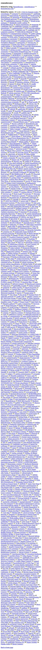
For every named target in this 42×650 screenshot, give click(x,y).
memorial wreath (21, 149)
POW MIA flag (11, 168)
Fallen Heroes (26, 73)
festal (9, 386)
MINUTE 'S (5, 361)
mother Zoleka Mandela (8, 485)
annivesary (4, 118)
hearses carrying (25, 134)
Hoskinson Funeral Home (24, 336)
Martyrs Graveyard (23, 449)
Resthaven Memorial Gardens (21, 257)
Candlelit (6, 458)
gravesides (4, 69)
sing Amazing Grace (17, 622)
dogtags (5, 424)
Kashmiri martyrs (17, 392)
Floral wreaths (31, 235)
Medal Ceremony (29, 280)
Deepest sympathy (9, 449)
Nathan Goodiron (34, 286)
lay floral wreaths (32, 102)
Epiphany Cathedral (22, 635)
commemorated (6, 122)
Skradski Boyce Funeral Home (27, 514)
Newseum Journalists (34, 230)
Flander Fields (5, 644)
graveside (24, 78)
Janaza (18, 629)
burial (32, 356)
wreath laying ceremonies (9, 64)
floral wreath (18, 194)
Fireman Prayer (34, 295)
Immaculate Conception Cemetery (26, 574)
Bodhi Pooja (15, 608)
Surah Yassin (22, 536)
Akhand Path (31, 204)
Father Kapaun (27, 556)
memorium (15, 17)
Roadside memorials (14, 581)
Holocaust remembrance (19, 334)
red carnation (33, 212)
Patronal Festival (19, 190)
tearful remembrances (32, 163)
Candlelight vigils (28, 147)
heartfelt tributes (14, 556)
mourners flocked (6, 496)
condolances (36, 271)
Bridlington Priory (20, 104)
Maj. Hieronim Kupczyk (8, 390)
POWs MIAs (13, 37)
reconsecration (26, 156)
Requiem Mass (27, 282)
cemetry (33, 372)
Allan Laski (29, 611)
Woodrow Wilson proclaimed (10, 352)
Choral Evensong (28, 512)
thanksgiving (25, 66)
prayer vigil (24, 201)
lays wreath (4, 165)
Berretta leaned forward (31, 572)
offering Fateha (27, 264)
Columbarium (13, 638)
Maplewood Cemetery (13, 251)
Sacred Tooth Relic (7, 620)
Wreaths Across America (9, 530)
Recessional (4, 593)
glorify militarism (20, 318)
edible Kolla (35, 635)
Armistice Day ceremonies (9, 527)
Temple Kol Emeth (13, 385)
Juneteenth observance (8, 213)
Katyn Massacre (16, 311)
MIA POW (13, 219)
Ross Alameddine (34, 354)
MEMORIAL (16, 55)
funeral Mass (28, 509)
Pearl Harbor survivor (28, 386)
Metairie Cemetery (24, 255)
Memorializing (15, 147)
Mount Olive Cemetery (14, 150)
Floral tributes (15, 136)
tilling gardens (30, 588)
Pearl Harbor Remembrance (10, 217)
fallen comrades (14, 66)
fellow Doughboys (19, 633)
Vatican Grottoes (24, 552)
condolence (34, 349)
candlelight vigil (32, 59)
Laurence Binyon (26, 192)
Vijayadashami (5, 601)
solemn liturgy (29, 410)
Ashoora (29, 241)
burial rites (34, 619)
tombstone (6, 287)
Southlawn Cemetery (21, 309)
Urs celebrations (13, 437)
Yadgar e (10, 374)
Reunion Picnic (15, 570)
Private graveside (8, 577)
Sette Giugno (5, 105)
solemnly (12, 628)
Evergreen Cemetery (7, 336)
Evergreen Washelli (18, 105)
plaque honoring (24, 358)
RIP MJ (38, 457)
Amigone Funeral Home (8, 597)
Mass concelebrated (31, 458)
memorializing (14, 15)
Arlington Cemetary (7, 149)
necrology (4, 244)
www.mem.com (31, 392)
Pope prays (6, 257)
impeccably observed (23, 132)
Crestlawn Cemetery (27, 361)
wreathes (3, 237)
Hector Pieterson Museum (30, 471)
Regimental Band (25, 268)
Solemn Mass (15, 408)
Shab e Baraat (16, 350)
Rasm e (24, 323)
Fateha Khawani (24, 390)
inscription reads (6, 329)
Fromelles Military (24, 575)
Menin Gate (15, 159)
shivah (37, 511)
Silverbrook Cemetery (21, 493)
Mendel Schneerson (7, 368)
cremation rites (7, 232)
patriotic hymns (16, 188)
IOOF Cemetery (27, 359)
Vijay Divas (4, 181)
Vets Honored (17, 381)
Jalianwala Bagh (32, 529)
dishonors (29, 599)
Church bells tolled (35, 323)
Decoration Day (14, 197)
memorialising (14, 471)
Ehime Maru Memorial (17, 179)
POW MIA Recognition (32, 28)
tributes (18, 84)
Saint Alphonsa (16, 568)
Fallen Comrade (15, 129)
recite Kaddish (19, 241)
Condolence (12, 332)
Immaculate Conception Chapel (11, 539)
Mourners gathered (9, 304)
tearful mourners (26, 466)
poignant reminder (9, 273)
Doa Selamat (36, 629)
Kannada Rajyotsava (7, 543)
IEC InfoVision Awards (8, 298)
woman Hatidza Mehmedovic (24, 565)
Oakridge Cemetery (33, 343)
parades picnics (26, 617)
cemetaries (23, 253)
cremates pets (5, 613)
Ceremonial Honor (19, 566)
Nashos (34, 521)
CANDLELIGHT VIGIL (9, 419)
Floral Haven (23, 322)
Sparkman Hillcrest (35, 395)
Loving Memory (14, 186)
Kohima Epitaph (16, 100)
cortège (17, 487)
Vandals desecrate (33, 179)
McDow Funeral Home (14, 367)
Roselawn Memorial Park (29, 620)
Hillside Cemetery (6, 574)
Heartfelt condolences (18, 376)
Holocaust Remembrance (30, 186)
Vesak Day (4, 586)
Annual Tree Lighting (27, 480)
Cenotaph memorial (31, 406)
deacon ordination (19, 329)
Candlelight (4, 525)
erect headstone (29, 367)
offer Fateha (4, 473)
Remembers (30, 125)
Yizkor (22, 75)
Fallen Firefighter (6, 379)
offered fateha (26, 473)
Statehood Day (21, 395)
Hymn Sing (4, 394)
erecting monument (17, 181)
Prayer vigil (13, 140)
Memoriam (34, 71)
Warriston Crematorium (8, 417)
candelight (34, 188)
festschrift (23, 212)
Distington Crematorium (17, 469)
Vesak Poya (23, 520)
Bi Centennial (13, 548)
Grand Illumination (15, 545)
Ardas (12, 572)
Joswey (10, 428)
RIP (4, 442)
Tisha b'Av (19, 345)
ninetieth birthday (8, 345)
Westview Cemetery (7, 561)
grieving (21, 340)
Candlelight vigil (19, 30)
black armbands (23, 269)
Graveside (16, 349)
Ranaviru (17, 275)
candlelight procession (8, 210)
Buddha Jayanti (28, 428)
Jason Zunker (13, 426)
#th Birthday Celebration (31, 311)
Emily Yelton (30, 602)
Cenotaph (15, 199)
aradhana (24, 608)
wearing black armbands (8, 141)
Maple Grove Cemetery (21, 271)
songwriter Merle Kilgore (9, 365)
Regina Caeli (25, 638)
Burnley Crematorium (27, 107)
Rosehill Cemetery (30, 581)
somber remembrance (18, 215)
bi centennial (32, 543)
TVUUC (17, 282)
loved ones (27, 194)
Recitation (16, 435)
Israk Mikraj (10, 395)
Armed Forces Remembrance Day (18, 138)
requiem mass (20, 91)
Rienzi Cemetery (17, 644)
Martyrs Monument (30, 601)
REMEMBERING (7, 388)
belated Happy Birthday (20, 325)
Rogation (12, 514)
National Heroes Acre (33, 313)
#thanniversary (27, 403)
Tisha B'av (31, 329)
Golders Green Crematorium (15, 183)
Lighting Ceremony (13, 557)
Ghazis (17, 323)
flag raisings (7, 397)
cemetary (6, 313)
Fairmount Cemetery (23, 273)
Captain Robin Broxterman (20, 610)
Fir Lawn (29, 340)
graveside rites (21, 98)
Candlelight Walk (28, 129)
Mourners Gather (6, 190)
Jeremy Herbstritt (33, 215)
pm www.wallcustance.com (16, 404)
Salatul (21, 224)
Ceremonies (31, 291)
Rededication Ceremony (8, 552)
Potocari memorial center (27, 530)
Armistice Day (5, 71)
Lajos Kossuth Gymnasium (18, 172)
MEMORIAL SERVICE (31, 300)
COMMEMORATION (8, 536)
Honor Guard (24, 302)
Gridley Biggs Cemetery (24, 561)
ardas (11, 399)
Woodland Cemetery (14, 491)
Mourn (31, 415)
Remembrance (5, 17)
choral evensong (26, 278)
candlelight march (15, 280)
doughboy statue (32, 210)
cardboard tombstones (30, 165)
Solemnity (11, 615)
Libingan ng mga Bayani (26, 448)
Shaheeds (36, 219)
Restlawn (4, 197)
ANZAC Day (32, 104)
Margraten (24, 307)
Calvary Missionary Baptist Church (12, 599)
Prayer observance (30, 496)
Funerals (21, 602)
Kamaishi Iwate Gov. (16, 592)
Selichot (36, 494)
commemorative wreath (16, 57)
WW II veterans (6, 435)
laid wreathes (26, 338)
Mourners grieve (29, 381)
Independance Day (27, 511)
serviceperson (5, 343)
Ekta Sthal (10, 259)
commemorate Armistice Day (22, 114)
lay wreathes (30, 167)
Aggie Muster (24, 64)
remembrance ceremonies (9, 39)
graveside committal (16, 430)
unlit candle (36, 338)
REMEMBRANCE (7, 24)
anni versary (35, 539)
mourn (26, 80)
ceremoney (4, 370)
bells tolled (10, 629)
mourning (18, 111)
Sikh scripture (5, 575)
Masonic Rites (14, 521)
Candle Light (20, 296)
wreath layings (14, 307)
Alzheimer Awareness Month (27, 377)
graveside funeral (22, 152)
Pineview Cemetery (7, 523)
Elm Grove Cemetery (24, 203)
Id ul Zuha (12, 372)
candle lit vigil (19, 167)
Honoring (4, 82)
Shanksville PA (18, 460)
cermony (12, 451)
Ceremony (6, 123)
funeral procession (31, 287)
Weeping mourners (20, 532)
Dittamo (15, 235)
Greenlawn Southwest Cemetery (19, 237)
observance (34, 152)
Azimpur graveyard (7, 208)
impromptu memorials (8, 462)
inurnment (4, 430)
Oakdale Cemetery (33, 296)
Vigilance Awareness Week (9, 212)
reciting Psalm (23, 417)
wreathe (28, 174)
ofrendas (35, 327)
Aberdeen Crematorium (14, 478)
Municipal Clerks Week (8, 602)
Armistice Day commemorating (29, 597)
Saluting (32, 253)
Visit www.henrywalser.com (12, 494)
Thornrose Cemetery (18, 529)
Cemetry (16, 192)
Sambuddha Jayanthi (19, 286)
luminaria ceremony (23, 82)
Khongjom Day (8, 266)
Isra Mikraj (33, 322)
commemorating (33, 98)
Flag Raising (16, 116)
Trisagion (26, 188)
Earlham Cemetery (22, 208)
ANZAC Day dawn (27, 217)
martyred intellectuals (27, 37)
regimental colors (6, 167)
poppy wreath (19, 266)
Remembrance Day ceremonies (11, 89)
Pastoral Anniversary (21, 619)
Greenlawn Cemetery (19, 431)
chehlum (30, 109)
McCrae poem (28, 100)
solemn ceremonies (28, 262)
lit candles (6, 215)
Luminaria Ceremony (7, 32)
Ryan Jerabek (17, 601)
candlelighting (5, 55)
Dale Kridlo (6, 325)
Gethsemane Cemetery (8, 120)
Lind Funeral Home (29, 289)
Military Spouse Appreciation (27, 168)
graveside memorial (15, 80)
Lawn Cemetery (32, 244)
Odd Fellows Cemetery (18, 440)
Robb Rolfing (20, 543)
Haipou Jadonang (20, 413)
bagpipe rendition (6, 104)
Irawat (10, 111)
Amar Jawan (11, 242)
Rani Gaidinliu (7, 309)
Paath (17, 620)
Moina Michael (34, 233)
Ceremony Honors (12, 268)
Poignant (3, 426)
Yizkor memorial (34, 298)
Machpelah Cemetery (15, 509)
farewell (23, 579)
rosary (33, 631)
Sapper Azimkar (32, 642)
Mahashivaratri (5, 422)
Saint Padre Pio (36, 302)
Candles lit (12, 322)
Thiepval (31, 633)
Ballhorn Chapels (33, 190)
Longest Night (34, 334)
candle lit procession (14, 442)
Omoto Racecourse (24, 226)
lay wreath (4, 316)
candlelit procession (29, 53)
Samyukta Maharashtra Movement (18, 206)
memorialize (23, 19)
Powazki (12, 152)
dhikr (18, 577)
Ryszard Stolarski (23, 498)
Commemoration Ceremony (19, 33)
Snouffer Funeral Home (16, 547)
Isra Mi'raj (26, 629)
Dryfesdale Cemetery (7, 291)
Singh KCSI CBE (28, 116)
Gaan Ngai (6, 512)
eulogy (19, 572)
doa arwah (23, 295)
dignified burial (6, 637)
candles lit (28, 161)
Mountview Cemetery (19, 195)
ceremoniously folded (13, 640)
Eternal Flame (5, 448)
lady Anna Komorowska (15, 410)
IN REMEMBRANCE (15, 145)
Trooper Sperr (13, 617)
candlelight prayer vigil (29, 557)
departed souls (5, 199)
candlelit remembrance (23, 176)
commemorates (6, 460)
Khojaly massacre (21, 489)
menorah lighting (15, 586)
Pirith (37, 611)
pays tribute (4, 147)
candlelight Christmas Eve (15, 642)
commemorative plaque (8, 475)
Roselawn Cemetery (34, 440)
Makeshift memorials (32, 314)
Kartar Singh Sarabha (22, 534)
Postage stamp (28, 293)
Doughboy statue (6, 302)
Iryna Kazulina (5, 235)
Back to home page (7, 647)
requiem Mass (16, 289)
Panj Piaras (12, 433)
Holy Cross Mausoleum (31, 586)
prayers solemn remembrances (10, 264)
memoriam (35, 24)
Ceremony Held (23, 372)
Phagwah (34, 433)
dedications (4, 219)
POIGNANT (5, 230)
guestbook (4, 624)
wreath (16, 78)
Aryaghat (15, 480)
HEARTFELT (29, 430)
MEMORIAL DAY (27, 185)
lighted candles (23, 141)
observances (5, 100)
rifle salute (35, 206)
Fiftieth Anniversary (18, 343)
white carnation (6, 192)
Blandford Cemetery (20, 320)
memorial (15, 14)
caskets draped (25, 505)
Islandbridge (5, 608)
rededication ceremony (17, 244)
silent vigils (4, 188)
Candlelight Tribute (31, 145)
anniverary (25, 349)
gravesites (16, 637)
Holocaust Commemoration (27, 485)
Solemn (33, 80)
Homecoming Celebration (16, 246)
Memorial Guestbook (7, 293)
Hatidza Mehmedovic (30, 507)
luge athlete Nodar (24, 475)
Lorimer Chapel (6, 590)
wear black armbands (16, 163)
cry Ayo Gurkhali (27, 439)
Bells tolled (13, 277)
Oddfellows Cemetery (16, 314)
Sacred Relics (15, 473)
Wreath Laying (28, 89)
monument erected (29, 111)
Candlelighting (5, 114)
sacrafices (30, 457)
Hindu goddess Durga (16, 518)
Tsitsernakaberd (13, 185)
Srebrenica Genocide (7, 233)
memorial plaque (6, 60)
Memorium (4, 588)
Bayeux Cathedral (17, 123)
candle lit (4, 377)
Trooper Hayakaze (7, 318)
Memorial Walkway (24, 327)
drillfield (22, 484)
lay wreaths (34, 39)
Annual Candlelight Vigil (20, 71)
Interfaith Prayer (29, 223)
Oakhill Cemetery (13, 338)
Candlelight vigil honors (20, 444)
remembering (31, 91)
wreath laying (27, 55)
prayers (3, 154)
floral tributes (27, 136)
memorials (24, 15)
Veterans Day (32, 42)
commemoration (25, 14)
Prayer (3, 642)
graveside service (31, 345)
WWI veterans (5, 347)
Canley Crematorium (24, 304)
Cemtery (25, 408)
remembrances (7, 30)
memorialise (21, 42)
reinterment (28, 150)
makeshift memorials (26, 516)
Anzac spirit (31, 376)
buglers (3, 509)
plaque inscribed (13, 511)
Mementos (15, 221)
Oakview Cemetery (17, 313)
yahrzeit (34, 237)
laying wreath (34, 417)
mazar (14, 448)
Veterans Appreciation (13, 500)
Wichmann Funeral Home (24, 482)
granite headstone (27, 467)
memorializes (13, 75)
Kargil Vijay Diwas (18, 44)
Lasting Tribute (16, 177)
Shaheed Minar (31, 622)
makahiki (29, 547)
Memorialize (25, 221)
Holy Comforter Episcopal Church (26, 584)
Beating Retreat (35, 307)
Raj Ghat (5, 568)
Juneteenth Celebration (29, 197)
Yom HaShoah (17, 46)
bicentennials (26, 637)
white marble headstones (30, 316)
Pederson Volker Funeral (9, 550)
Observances (36, 255)
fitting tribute (28, 68)
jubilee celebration (17, 458)
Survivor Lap (7, 194)
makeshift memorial (7, 296)
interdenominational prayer (9, 541)
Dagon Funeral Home (29, 487)
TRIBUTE (26, 143)
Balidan (17, 428)
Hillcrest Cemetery (18, 284)
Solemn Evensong (13, 467)
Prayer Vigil (37, 575)
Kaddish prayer (13, 134)
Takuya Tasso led (25, 219)
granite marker (23, 332)
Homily (34, 548)
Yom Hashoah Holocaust (18, 118)
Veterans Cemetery (27, 199)
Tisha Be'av (12, 498)
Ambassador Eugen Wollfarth (24, 232)
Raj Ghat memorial (7, 503)
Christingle (12, 377)
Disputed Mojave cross (20, 122)
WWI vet (33, 208)
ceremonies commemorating (12, 300)
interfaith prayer (28, 350)
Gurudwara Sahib (35, 500)
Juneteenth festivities (18, 613)
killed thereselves (20, 476)
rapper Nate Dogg (33, 484)
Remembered (13, 228)
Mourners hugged (22, 451)
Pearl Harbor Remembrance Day (20, 51)
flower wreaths (7, 356)
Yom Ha (26, 84)
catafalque (4, 250)
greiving (10, 635)
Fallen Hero (18, 538)
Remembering (19, 35)
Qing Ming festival (28, 385)
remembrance (5, 14)
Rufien (21, 305)
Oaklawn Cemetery (14, 359)
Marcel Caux (5, 408)
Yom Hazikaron (28, 69)
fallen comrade (5, 170)
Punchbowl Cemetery (21, 96)
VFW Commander (17, 421)
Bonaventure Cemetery (14, 464)
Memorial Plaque (23, 433)
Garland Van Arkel (7, 489)
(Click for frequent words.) (30, 12)
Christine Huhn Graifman (18, 127)
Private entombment (21, 383)
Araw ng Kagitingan (24, 120)
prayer (30, 118)
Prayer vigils (21, 291)
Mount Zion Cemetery (8, 559)
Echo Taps (30, 563)
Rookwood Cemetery (9, 340)
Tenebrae (23, 527)
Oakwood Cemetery (16, 446)
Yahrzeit (33, 201)
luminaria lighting (6, 241)
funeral (11, 84)
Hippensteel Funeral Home (17, 455)
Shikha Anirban (13, 253)
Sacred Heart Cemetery (8, 604)
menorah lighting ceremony (18, 415)
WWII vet (31, 595)
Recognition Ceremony (18, 595)
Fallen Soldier (12, 86)
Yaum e (10, 476)
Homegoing (13, 412)
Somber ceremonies (25, 277)
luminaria (4, 412)
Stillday (37, 422)
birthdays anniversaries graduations (20, 606)
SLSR (18, 523)
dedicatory (13, 224)
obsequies (4, 545)
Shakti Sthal (11, 226)
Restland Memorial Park (18, 394)
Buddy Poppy (5, 289)
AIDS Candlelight (14, 73)
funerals (11, 82)
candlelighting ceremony (14, 21)
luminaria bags (32, 424)
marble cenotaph (17, 453)
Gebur (14, 575)
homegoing (17, 53)
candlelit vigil (25, 113)
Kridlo (25, 500)
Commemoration (17, 28)
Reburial (26, 539)
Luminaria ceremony (33, 57)
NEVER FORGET (15, 223)
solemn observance (15, 93)
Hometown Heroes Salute (28, 228)
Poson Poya (16, 347)
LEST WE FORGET (11, 201)
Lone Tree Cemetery (24, 158)
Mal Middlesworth (17, 174)
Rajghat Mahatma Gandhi (9, 520)
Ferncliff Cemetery (31, 446)
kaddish (17, 403)
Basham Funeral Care (27, 541)
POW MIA (21, 210)
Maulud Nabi (16, 512)
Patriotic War (27, 494)
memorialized (31, 44)
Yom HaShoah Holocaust (9, 19)
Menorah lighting (34, 536)
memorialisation (12, 107)
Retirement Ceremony (8, 203)
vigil (22, 102)
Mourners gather (6, 78)
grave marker (5, 221)
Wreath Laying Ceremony (9, 41)
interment (27, 545)
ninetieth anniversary (18, 230)
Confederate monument (30, 177)
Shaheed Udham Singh (8, 255)
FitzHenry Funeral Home (15, 611)
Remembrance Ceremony (30, 17)
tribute (26, 21)
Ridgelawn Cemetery (34, 566)
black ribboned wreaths (21, 379)
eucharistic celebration (10, 502)
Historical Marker (25, 365)
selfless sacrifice (17, 287)
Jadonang (32, 172)
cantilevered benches (23, 259)
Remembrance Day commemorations (26, 77)
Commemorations (17, 62)
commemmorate (6, 113)
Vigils (3, 327)
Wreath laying (34, 15)
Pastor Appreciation (30, 538)
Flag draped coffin (7, 487)
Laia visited (23, 412)
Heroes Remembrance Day (16, 457)
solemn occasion (15, 50)
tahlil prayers (11, 327)
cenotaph (6, 68)
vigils (4, 314)
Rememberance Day (7, 8)
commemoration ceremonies (10, 102)
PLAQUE (37, 192)
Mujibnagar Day (13, 278)
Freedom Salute (21, 354)
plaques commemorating (17, 204)
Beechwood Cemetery (34, 284)
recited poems (32, 413)
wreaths (16, 113)
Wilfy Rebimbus (16, 507)
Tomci (24, 577)
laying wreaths (35, 122)
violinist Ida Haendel (16, 250)
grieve (39, 448)
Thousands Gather (30, 388)
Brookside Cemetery (32, 242)
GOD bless (17, 496)
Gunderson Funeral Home (9, 484)
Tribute (18, 95)
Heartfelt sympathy (7, 584)
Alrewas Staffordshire (20, 397)
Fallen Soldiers (19, 59)
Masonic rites (18, 161)
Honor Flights (5, 350)
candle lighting (5, 46)
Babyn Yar (21, 213)
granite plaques (13, 583)
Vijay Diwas (13, 295)
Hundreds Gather (27, 352)
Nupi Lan (21, 242)
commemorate (5, 44)
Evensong (25, 275)
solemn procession (13, 439)
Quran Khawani (24, 131)
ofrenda (17, 262)
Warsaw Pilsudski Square (25, 559)
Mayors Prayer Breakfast (26, 604)
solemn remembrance (22, 24)
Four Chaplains (34, 60)
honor (33, 131)
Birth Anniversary (25, 419)
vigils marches (7, 538)
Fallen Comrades (11, 48)
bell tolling (32, 583)
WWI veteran (12, 131)
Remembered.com (19, 563)
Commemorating (11, 358)
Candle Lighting (35, 33)
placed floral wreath (21, 356)
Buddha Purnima (6, 532)
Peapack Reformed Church (30, 523)
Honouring (36, 156)
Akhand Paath (36, 66)
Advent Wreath (29, 624)
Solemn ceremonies (9, 158)
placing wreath (33, 195)
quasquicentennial (25, 502)
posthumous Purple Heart (21, 626)
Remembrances (10, 401)
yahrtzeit (12, 109)
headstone (32, 239)
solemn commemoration (23, 374)
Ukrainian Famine (29, 491)
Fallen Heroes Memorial (24, 32)
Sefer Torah (25, 521)
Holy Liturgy (33, 318)
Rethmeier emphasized (17, 424)
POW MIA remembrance (31, 93)
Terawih (16, 386)
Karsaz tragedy (15, 165)
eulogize (36, 502)
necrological (15, 361)
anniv (22, 235)
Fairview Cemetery (25, 550)
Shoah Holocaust (11, 305)
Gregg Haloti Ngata (12, 466)
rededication (22, 109)
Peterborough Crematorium (23, 341)
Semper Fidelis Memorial (9, 516)
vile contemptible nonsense (29, 363)
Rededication (24, 39)
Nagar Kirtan (29, 460)
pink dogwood (25, 548)
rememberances (29, 7)
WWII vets (22, 593)
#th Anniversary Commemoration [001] (13, 239)
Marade (15, 631)
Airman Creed (18, 406)
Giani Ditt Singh (8, 95)
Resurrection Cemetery (29, 640)
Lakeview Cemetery (16, 588)
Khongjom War (21, 233)
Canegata (14, 593)
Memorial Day (14, 156)
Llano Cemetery (15, 248)
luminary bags (27, 251)
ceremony (26, 568)
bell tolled (38, 264)
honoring (26, 50)
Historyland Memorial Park (22, 590)
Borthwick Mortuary (29, 248)
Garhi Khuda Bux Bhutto (25, 628)
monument (26, 95)
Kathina (30, 422)
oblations (4, 415)
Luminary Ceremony (26, 41)
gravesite (21, 154)
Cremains (23, 583)
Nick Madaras (34, 493)
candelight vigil (33, 30)
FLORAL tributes (6, 282)
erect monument (20, 399)
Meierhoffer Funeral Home (9, 363)
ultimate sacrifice (16, 68)
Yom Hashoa (5, 62)
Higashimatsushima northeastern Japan (23, 525)
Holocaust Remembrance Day (22, 260)
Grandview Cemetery (17, 125)
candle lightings (18, 170)
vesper (28, 421)
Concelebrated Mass (18, 554)
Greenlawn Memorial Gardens (25, 368)
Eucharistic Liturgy (16, 624)
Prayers (28, 181)
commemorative (15, 316)
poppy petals (22, 298)
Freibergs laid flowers (27, 140)
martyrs (19, 293)
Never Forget (25, 631)
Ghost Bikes (5, 622)
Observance (11, 154)
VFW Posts (25, 370)
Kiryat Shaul (7, 631)
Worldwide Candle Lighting (18, 23)
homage (3, 246)
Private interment (6, 320)
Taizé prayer (7, 286)
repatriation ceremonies (29, 159)
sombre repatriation (26, 426)
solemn (11, 176)
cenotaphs (33, 325)
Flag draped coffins (19, 422)
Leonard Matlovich (32, 518)
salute (16, 302)
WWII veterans (6, 349)
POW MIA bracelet (24, 401)
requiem (3, 73)
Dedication (27, 478)
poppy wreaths (7, 59)
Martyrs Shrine (5, 431)
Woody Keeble (15, 370)
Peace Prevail (27, 570)
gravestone (4, 179)
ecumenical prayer (7, 323)
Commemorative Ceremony (21, 87)
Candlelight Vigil (6, 26)
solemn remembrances (34, 213)
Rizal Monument (14, 143)
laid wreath (18, 388)
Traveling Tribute (15, 69)
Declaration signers (23, 615)
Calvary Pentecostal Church (10, 579)
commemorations (6, 96)
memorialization (6, 161)
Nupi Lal (12, 269)
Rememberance (18, 7)
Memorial (4, 295)
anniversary (29, 592)
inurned (3, 583)
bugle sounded (33, 577)
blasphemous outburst (29, 347)
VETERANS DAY (7, 383)
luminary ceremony (20, 60)
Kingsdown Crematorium (19, 331)
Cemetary (10, 354)
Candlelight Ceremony (21, 26)
